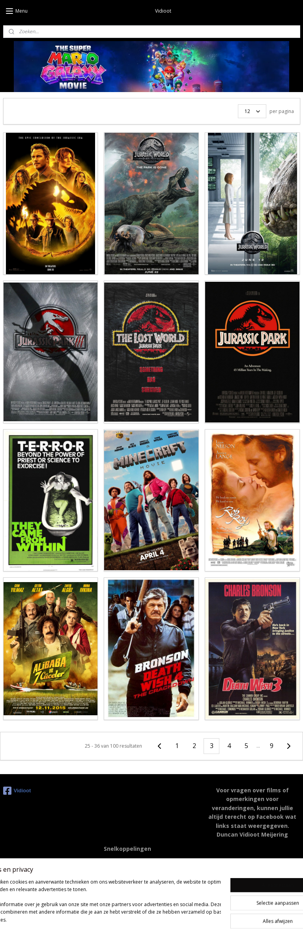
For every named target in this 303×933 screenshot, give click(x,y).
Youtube (114, 871)
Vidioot (17, 790)
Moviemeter (119, 880)
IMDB (111, 862)
